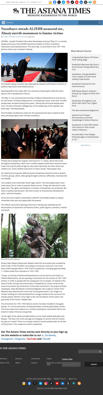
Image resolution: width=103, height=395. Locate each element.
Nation (22, 37)
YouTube (31, 338)
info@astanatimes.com (57, 388)
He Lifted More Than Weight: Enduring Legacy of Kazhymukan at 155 (85, 137)
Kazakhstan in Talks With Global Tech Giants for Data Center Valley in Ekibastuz (85, 127)
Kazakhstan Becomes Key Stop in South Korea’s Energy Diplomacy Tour (85, 67)
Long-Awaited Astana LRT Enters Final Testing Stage (85, 58)
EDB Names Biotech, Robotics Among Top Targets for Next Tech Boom (86, 93)
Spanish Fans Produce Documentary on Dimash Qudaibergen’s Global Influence (85, 117)
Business (18, 359)
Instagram (7, 338)
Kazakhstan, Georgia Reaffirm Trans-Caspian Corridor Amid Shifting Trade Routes (84, 76)
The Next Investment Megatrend (85, 110)
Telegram (19, 338)
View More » (86, 145)
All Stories (3, 359)
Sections (10, 23)
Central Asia (35, 359)
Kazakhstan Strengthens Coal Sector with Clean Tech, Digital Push (84, 103)
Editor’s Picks (4, 363)
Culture (49, 359)
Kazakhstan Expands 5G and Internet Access (83, 85)
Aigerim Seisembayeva (10, 37)
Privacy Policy (60, 379)
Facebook (50, 335)
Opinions (34, 363)
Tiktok (46, 338)
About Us (73, 379)
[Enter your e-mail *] (71, 364)
